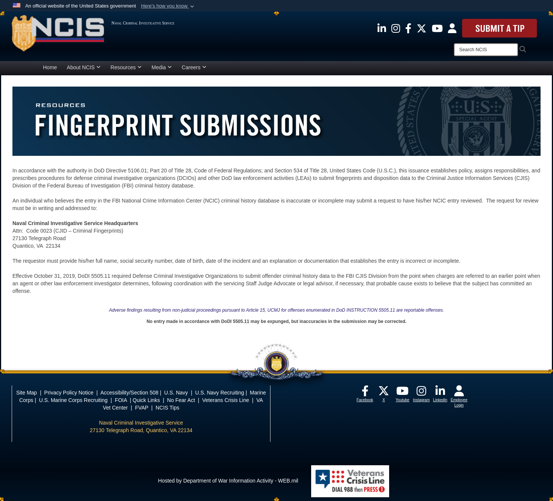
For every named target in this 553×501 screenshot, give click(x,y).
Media (161, 67)
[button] (168, 6)
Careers (194, 67)
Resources (126, 67)
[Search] (486, 49)
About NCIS (84, 67)
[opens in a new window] (381, 28)
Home (50, 67)
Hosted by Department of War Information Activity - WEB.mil (228, 481)
